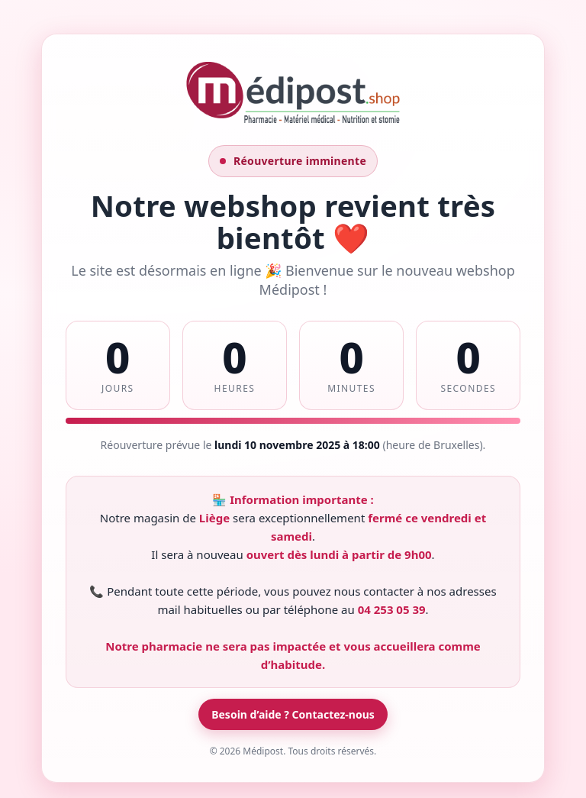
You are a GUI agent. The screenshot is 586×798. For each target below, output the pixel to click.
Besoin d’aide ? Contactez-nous (293, 714)
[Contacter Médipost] (293, 122)
